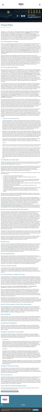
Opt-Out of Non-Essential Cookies (9, 391)
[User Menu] (40, 4)
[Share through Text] (24, 16)
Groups (23, 404)
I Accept (35, 409)
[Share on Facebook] (17, 16)
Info (2, 404)
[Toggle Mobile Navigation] (3, 5)
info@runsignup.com (5, 310)
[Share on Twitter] (20, 16)
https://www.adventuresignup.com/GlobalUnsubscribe (12, 205)
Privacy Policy (7, 410)
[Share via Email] (22, 16)
